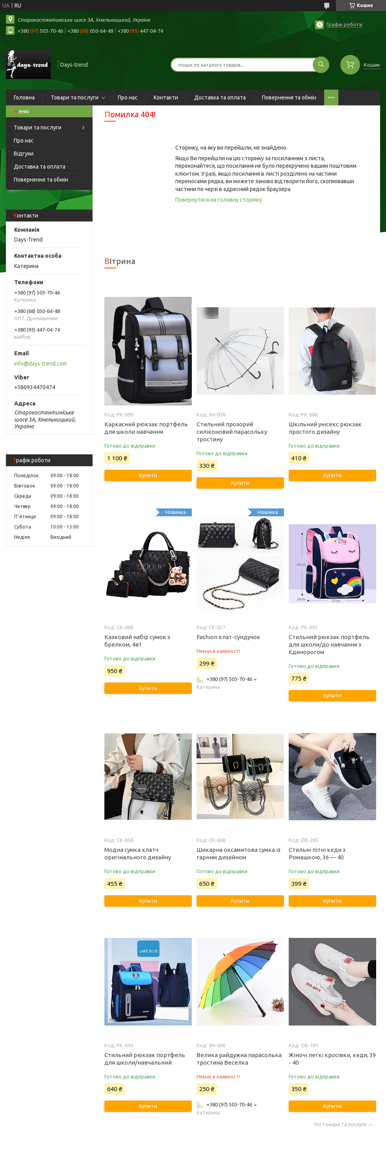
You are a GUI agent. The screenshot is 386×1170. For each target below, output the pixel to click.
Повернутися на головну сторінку (218, 200)
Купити (148, 475)
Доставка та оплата (220, 97)
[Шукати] (321, 64)
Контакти (166, 97)
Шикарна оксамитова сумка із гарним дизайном (238, 853)
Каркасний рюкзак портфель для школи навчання (146, 428)
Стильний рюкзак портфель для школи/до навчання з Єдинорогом (329, 644)
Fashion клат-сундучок (228, 637)
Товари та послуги (74, 97)
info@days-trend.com (40, 363)
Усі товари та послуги (340, 1124)
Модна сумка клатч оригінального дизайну (137, 853)
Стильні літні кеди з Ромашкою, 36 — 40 (317, 853)
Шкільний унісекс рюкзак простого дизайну (325, 428)
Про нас (127, 97)
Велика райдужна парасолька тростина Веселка (239, 1059)
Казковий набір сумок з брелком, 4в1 (137, 641)
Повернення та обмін (289, 97)
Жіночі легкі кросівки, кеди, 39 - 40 (332, 1059)
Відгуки (23, 153)
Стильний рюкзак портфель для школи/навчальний (144, 1059)
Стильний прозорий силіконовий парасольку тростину (232, 431)
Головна (24, 97)
